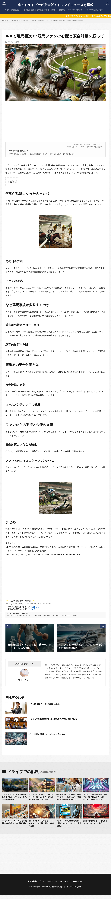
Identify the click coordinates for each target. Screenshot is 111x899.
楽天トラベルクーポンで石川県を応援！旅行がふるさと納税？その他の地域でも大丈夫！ (41, 799)
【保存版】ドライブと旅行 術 (70, 10)
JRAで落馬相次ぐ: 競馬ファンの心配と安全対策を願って (66, 20)
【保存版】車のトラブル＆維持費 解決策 (38, 10)
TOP (7, 10)
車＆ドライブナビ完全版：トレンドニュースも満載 (55, 4)
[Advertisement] (54, 122)
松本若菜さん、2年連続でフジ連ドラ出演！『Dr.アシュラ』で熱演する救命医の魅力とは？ (68, 799)
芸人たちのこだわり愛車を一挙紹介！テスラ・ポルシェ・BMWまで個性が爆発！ (14, 797)
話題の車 (15, 10)
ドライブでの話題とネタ (20, 20)
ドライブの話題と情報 (93, 10)
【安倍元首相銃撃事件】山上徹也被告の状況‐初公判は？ (59, 718)
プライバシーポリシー (47, 886)
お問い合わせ (80, 886)
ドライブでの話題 (38, 20)
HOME (6, 21)
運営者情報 (30, 886)
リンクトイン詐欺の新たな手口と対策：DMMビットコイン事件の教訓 (68, 828)
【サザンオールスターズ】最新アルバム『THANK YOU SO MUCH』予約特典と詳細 (96, 797)
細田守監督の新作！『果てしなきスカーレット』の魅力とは (96, 828)
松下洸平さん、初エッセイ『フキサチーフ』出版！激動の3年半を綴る (41, 828)
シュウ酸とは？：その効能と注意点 (48, 703)
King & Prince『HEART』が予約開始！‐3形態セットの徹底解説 (15, 828)
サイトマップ (66, 886)
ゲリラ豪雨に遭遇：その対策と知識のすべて (53, 734)
